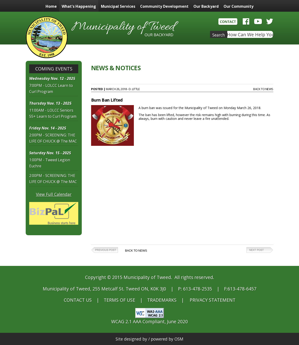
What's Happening (79, 6)
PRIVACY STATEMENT (212, 300)
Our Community (238, 6)
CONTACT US (78, 300)
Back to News (263, 89)
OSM (178, 339)
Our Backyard (206, 6)
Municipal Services (118, 6)
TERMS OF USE (119, 300)
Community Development (164, 6)
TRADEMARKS (162, 300)
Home (51, 6)
